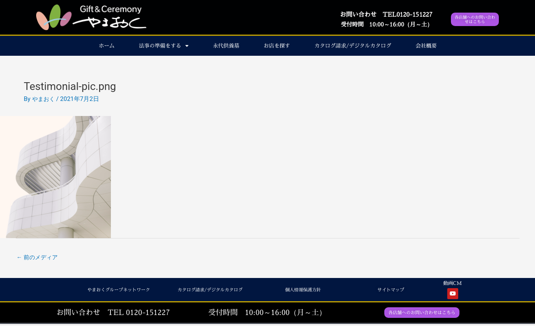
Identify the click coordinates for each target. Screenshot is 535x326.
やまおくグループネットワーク (113, 291)
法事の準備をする (163, 46)
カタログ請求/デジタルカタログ (352, 45)
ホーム (107, 45)
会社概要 (426, 45)
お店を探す (277, 45)
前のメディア (39, 257)
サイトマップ (388, 291)
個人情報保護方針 (300, 291)
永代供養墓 (226, 45)
